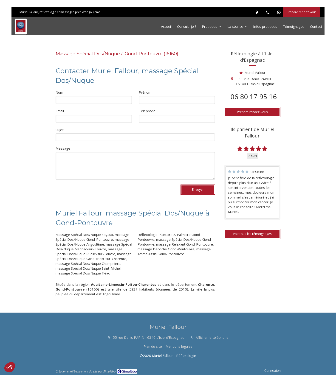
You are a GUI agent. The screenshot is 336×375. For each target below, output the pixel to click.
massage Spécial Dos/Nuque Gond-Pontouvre (92, 237)
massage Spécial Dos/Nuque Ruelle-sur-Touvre (89, 251)
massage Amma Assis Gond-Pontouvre (174, 251)
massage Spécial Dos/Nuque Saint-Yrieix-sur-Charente (94, 256)
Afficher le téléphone (212, 337)
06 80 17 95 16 (253, 96)
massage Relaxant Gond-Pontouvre (184, 244)
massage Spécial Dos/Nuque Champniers (88, 263)
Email (60, 111)
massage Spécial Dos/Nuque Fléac (83, 273)
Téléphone (147, 111)
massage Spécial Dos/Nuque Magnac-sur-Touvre (94, 246)
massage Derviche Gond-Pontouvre (166, 249)
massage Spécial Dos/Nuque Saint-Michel (88, 268)
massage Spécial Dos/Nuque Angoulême (92, 241)
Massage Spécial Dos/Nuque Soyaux (84, 234)
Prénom (145, 92)
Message (63, 148)
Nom (59, 92)
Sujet (60, 129)
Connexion (272, 370)
